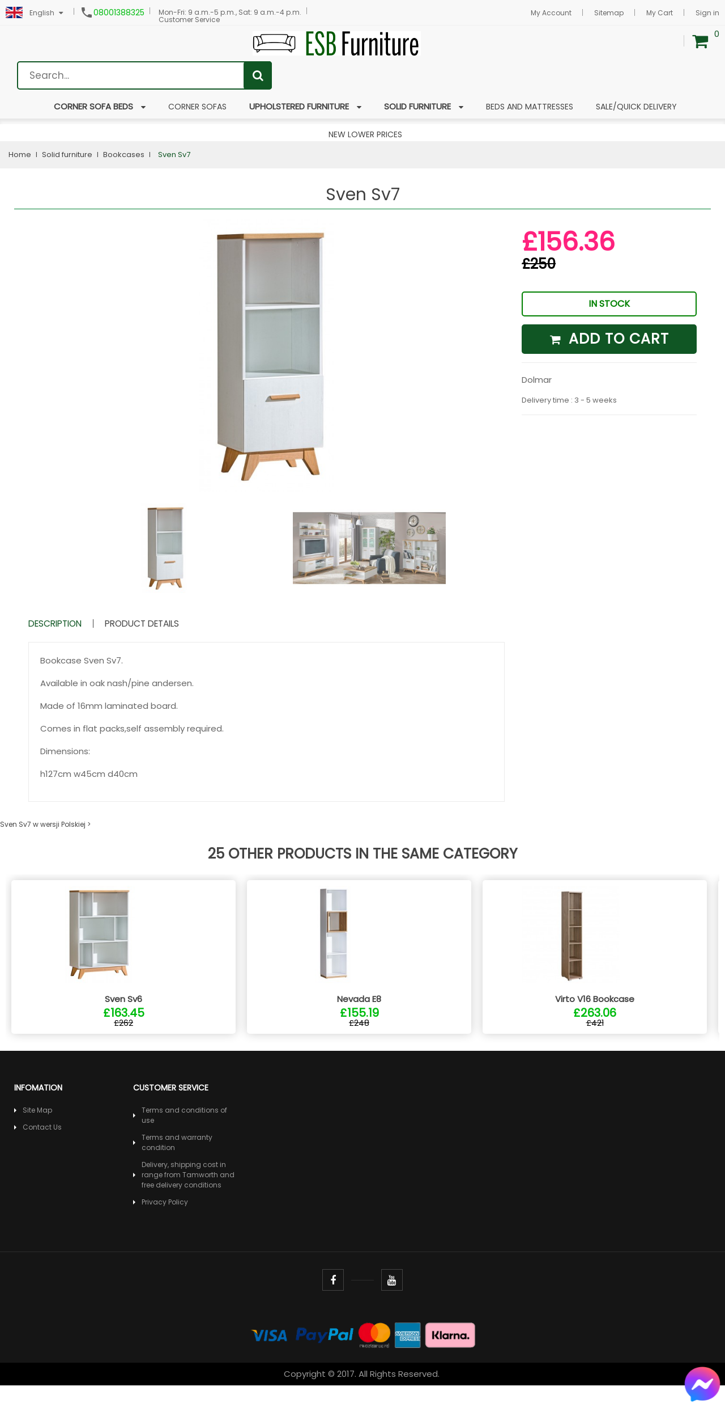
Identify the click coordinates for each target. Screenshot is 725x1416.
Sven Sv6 (123, 1029)
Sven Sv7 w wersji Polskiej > (45, 824)
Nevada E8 (359, 1029)
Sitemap (609, 13)
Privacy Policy (165, 1232)
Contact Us (42, 1158)
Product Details (175, 623)
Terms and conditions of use (184, 1146)
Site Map (37, 1141)
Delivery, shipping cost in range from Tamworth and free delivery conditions (188, 1205)
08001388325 (118, 12)
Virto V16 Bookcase (594, 1029)
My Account (551, 13)
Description (65, 623)
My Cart (659, 13)
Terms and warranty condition (177, 1173)
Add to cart (609, 339)
